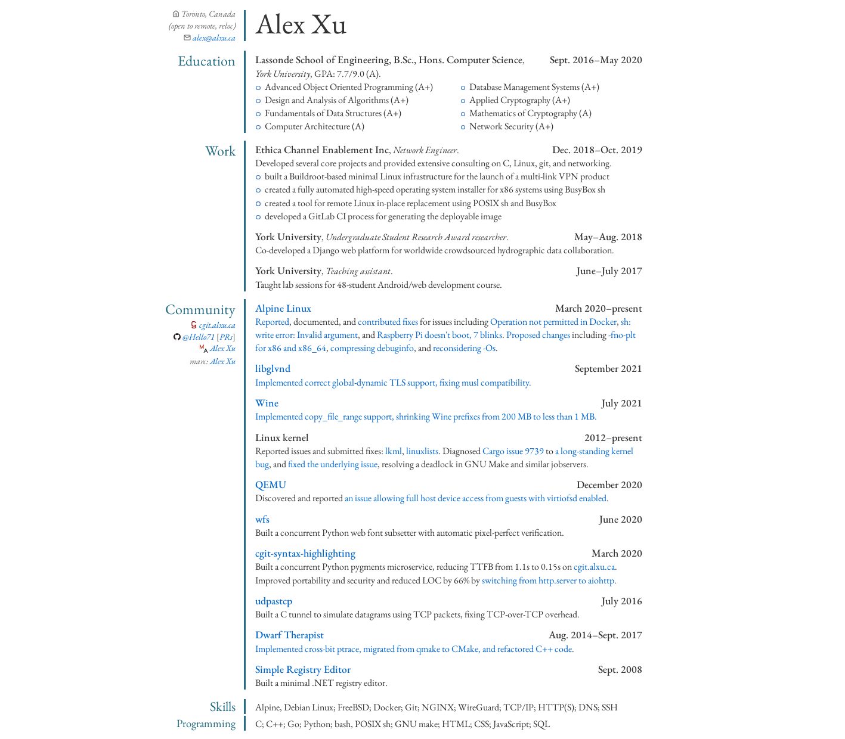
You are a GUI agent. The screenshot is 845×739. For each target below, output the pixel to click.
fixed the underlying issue (332, 464)
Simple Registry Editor (303, 669)
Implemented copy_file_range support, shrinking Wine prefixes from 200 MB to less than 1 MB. (426, 416)
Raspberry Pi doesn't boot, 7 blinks (439, 334)
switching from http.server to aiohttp (548, 580)
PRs (226, 336)
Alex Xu (223, 347)
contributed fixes (388, 321)
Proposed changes (538, 334)
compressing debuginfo (372, 347)
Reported (272, 321)
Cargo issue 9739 (513, 451)
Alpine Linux (283, 308)
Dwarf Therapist (289, 634)
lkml (393, 451)
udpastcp (273, 600)
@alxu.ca (214, 37)
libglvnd (272, 368)
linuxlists (422, 451)
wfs (262, 519)
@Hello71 (198, 336)
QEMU (270, 484)
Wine (266, 402)
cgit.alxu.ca (217, 324)
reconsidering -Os (464, 347)
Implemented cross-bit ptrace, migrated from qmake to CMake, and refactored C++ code (413, 648)
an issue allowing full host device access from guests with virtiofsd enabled (475, 498)
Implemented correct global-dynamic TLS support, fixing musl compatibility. (393, 382)
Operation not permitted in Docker (553, 321)
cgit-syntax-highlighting (305, 553)
